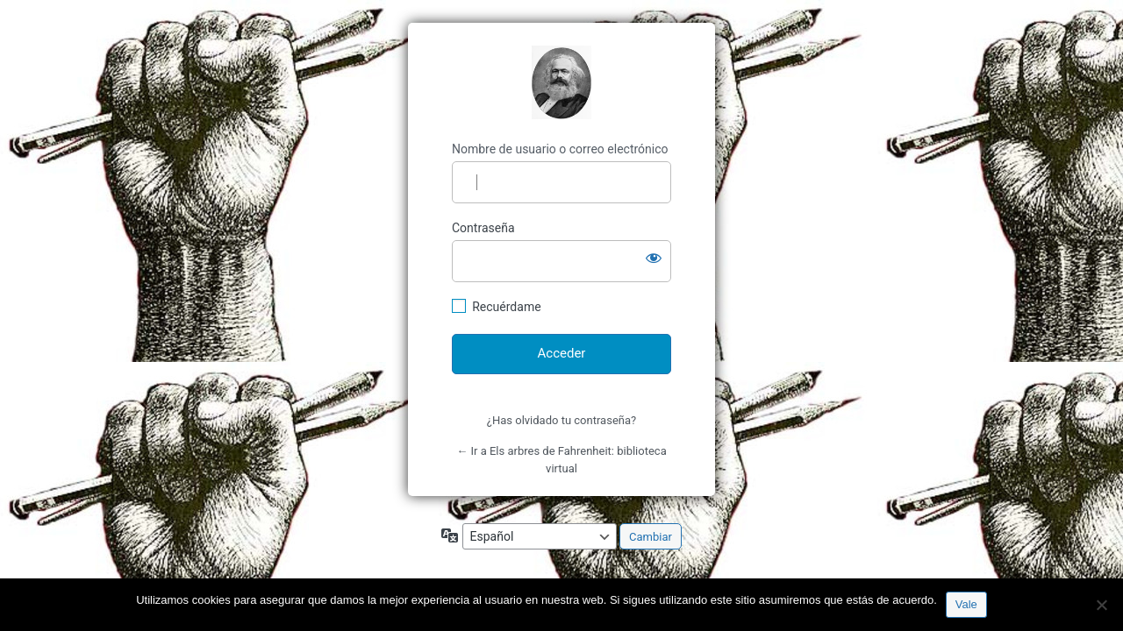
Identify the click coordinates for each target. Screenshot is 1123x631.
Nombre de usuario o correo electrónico (560, 149)
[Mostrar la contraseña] (653, 257)
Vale (966, 604)
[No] (1101, 604)
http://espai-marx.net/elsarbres (561, 82)
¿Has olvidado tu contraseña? (561, 420)
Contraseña (483, 228)
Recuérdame (506, 307)
